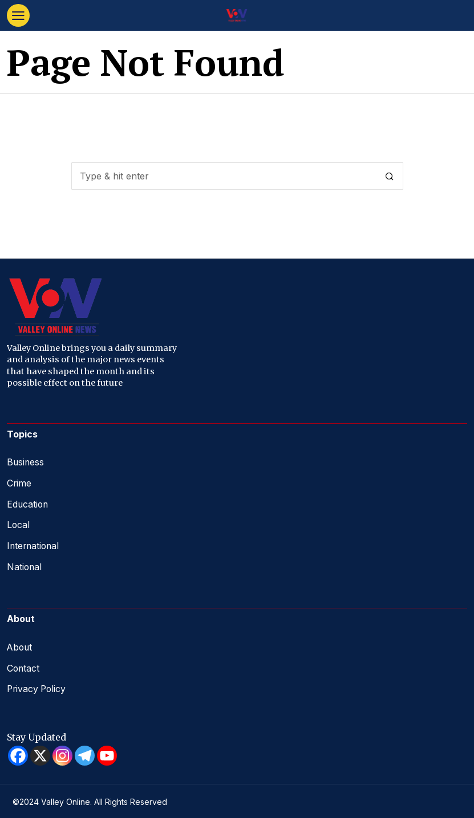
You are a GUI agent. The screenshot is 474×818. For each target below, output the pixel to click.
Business (26, 462)
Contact (23, 665)
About (20, 645)
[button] (389, 176)
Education (28, 503)
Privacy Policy (37, 686)
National (25, 564)
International (34, 544)
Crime (19, 482)
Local (18, 523)
